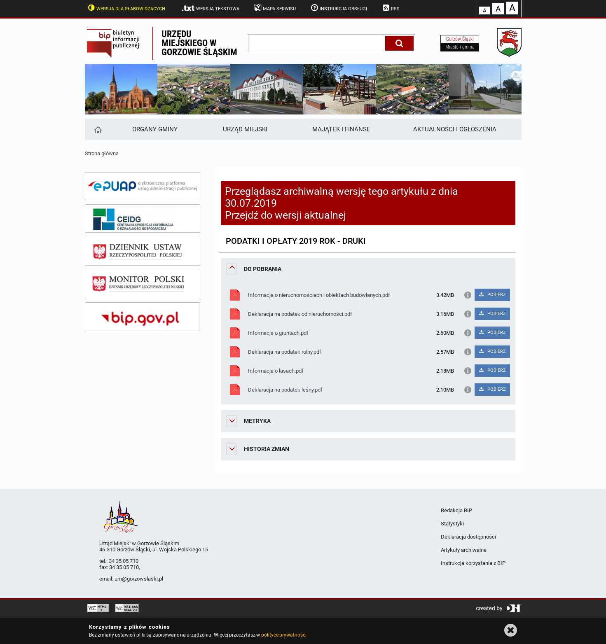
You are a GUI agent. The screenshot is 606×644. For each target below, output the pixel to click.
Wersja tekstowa (209, 8)
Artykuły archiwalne (464, 550)
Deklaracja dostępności (468, 537)
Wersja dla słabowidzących (126, 8)
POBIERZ (492, 294)
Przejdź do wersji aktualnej (285, 215)
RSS (390, 8)
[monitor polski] (142, 284)
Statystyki (452, 523)
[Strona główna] (97, 129)
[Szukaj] (399, 43)
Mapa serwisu (274, 8)
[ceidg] (142, 218)
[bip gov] (142, 316)
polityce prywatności (284, 635)
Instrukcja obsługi (338, 8)
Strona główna (102, 153)
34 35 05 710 (123, 561)
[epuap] (142, 186)
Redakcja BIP (456, 510)
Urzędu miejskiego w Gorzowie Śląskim (199, 43)
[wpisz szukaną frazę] (317, 43)
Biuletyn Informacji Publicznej (118, 43)
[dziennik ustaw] (142, 251)
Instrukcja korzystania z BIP (473, 563)
